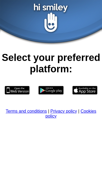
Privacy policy (63, 111)
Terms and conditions (26, 111)
